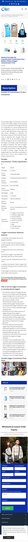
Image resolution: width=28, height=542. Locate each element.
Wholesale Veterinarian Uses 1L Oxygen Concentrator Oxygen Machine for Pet (17, 397)
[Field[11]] (20, 474)
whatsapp (12, 79)
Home (2, 15)
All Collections (7, 15)
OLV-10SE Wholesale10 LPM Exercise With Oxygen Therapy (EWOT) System (17, 415)
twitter (10, 79)
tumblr (17, 79)
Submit (8, 508)
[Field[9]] (8, 474)
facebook (6, 79)
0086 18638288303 (21, 1)
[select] (14, 480)
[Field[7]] (8, 468)
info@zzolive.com (8, 1)
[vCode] (13, 503)
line (8, 79)
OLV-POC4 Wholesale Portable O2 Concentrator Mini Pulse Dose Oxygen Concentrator (17, 388)
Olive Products (6, 518)
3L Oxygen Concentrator (13, 16)
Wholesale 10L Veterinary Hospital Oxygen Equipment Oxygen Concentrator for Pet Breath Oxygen (17, 406)
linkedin (19, 79)
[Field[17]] (20, 468)
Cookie (9, 528)
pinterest (15, 79)
